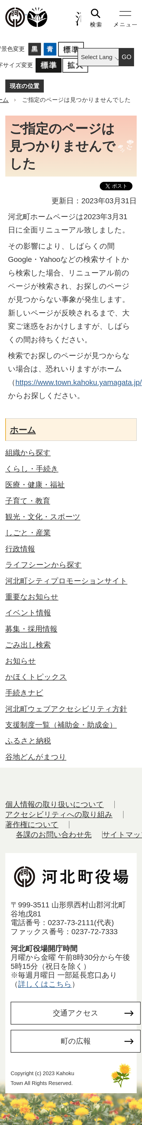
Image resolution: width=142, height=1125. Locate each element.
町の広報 (76, 1041)
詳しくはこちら (45, 984)
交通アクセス (75, 1013)
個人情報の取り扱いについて (54, 804)
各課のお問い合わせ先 (54, 834)
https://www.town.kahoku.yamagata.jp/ (78, 382)
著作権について (31, 824)
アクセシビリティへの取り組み (59, 814)
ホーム (23, 430)
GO (127, 57)
